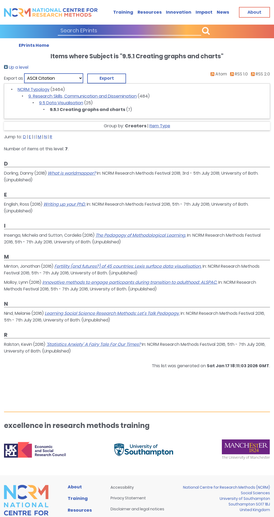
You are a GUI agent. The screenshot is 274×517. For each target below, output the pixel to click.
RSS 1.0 (238, 74)
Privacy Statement (128, 498)
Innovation (178, 12)
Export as (13, 78)
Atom (217, 74)
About (75, 487)
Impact (204, 12)
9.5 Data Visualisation (61, 103)
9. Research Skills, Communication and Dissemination (82, 96)
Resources (150, 12)
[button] (106, 78)
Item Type (159, 126)
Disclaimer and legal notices (137, 509)
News (223, 12)
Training (123, 12)
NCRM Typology (34, 89)
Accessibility (122, 487)
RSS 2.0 (259, 74)
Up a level (16, 67)
